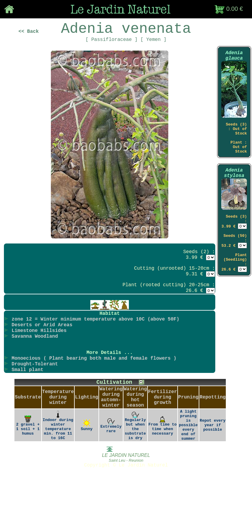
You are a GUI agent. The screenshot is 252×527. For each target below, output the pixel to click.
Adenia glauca (234, 63)
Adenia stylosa (234, 192)
